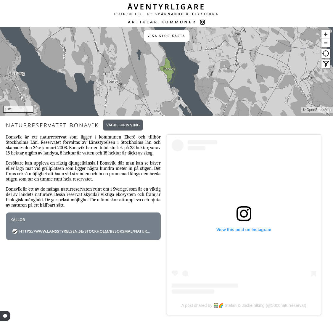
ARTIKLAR (143, 22)
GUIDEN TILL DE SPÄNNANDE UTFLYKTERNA (166, 14)
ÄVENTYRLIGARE (167, 6)
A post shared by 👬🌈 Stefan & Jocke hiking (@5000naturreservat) (243, 305)
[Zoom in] (325, 34)
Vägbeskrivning (123, 125)
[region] (166, 71)
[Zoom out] (325, 42)
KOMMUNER (178, 22)
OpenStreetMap (319, 110)
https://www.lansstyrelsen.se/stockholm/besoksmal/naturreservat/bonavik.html (85, 231)
